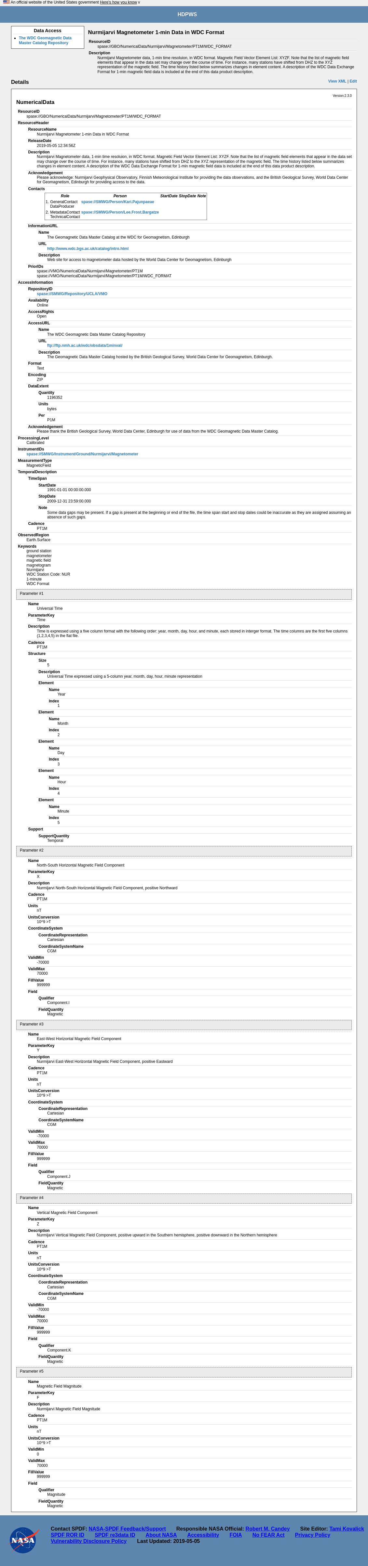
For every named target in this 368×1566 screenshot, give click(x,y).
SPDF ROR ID (67, 1535)
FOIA (235, 1535)
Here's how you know (118, 2)
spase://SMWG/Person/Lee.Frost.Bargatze (120, 212)
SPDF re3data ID (115, 1535)
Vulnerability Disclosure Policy (89, 1541)
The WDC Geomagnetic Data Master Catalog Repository (45, 40)
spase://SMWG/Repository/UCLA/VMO (72, 294)
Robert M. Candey (268, 1529)
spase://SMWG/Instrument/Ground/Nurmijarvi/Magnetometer (82, 454)
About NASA (161, 1535)
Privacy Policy (313, 1535)
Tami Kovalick (346, 1529)
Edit (353, 81)
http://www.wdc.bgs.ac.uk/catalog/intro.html (88, 248)
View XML (337, 81)
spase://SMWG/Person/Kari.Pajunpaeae (117, 202)
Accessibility (203, 1535)
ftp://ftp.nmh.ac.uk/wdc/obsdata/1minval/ (84, 345)
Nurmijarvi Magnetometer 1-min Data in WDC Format (156, 32)
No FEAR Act (268, 1535)
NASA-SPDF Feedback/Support (127, 1529)
